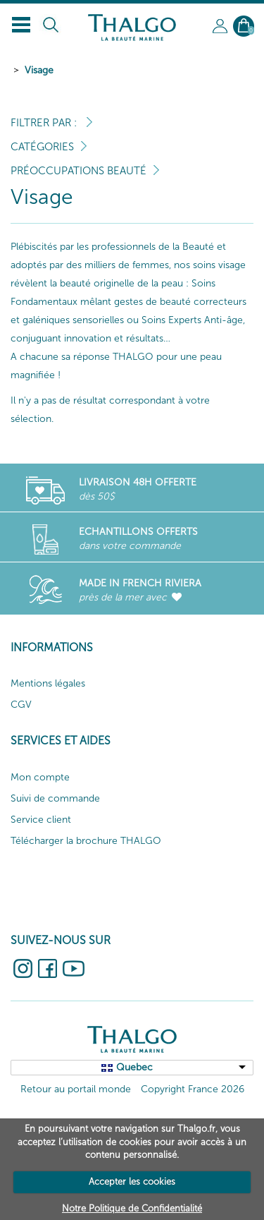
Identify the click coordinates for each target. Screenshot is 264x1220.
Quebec (134, 1067)
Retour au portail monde (75, 1089)
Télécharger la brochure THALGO (86, 841)
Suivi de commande (55, 798)
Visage (39, 70)
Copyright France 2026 (192, 1089)
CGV (21, 705)
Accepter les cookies (132, 1181)
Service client (41, 820)
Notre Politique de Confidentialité (132, 1208)
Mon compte (40, 777)
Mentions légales (48, 683)
